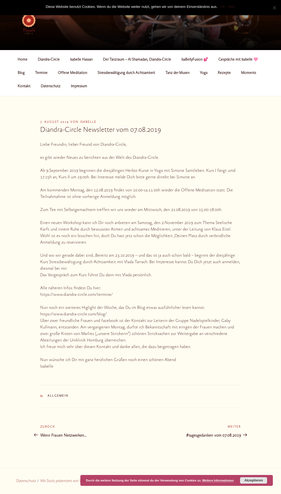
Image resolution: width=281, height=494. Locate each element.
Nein (231, 7)
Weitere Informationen (218, 480)
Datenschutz (51, 86)
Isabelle (88, 122)
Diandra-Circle (49, 60)
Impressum (79, 86)
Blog (21, 73)
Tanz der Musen (177, 73)
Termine (41, 73)
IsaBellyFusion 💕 (194, 60)
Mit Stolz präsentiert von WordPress (68, 481)
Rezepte (224, 73)
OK (222, 7)
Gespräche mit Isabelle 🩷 (238, 60)
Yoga (203, 73)
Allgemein (58, 395)
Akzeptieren (253, 480)
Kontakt (24, 86)
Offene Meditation (72, 73)
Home (22, 60)
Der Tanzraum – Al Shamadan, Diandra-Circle (137, 60)
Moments (248, 73)
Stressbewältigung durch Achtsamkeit (126, 73)
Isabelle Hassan (81, 60)
